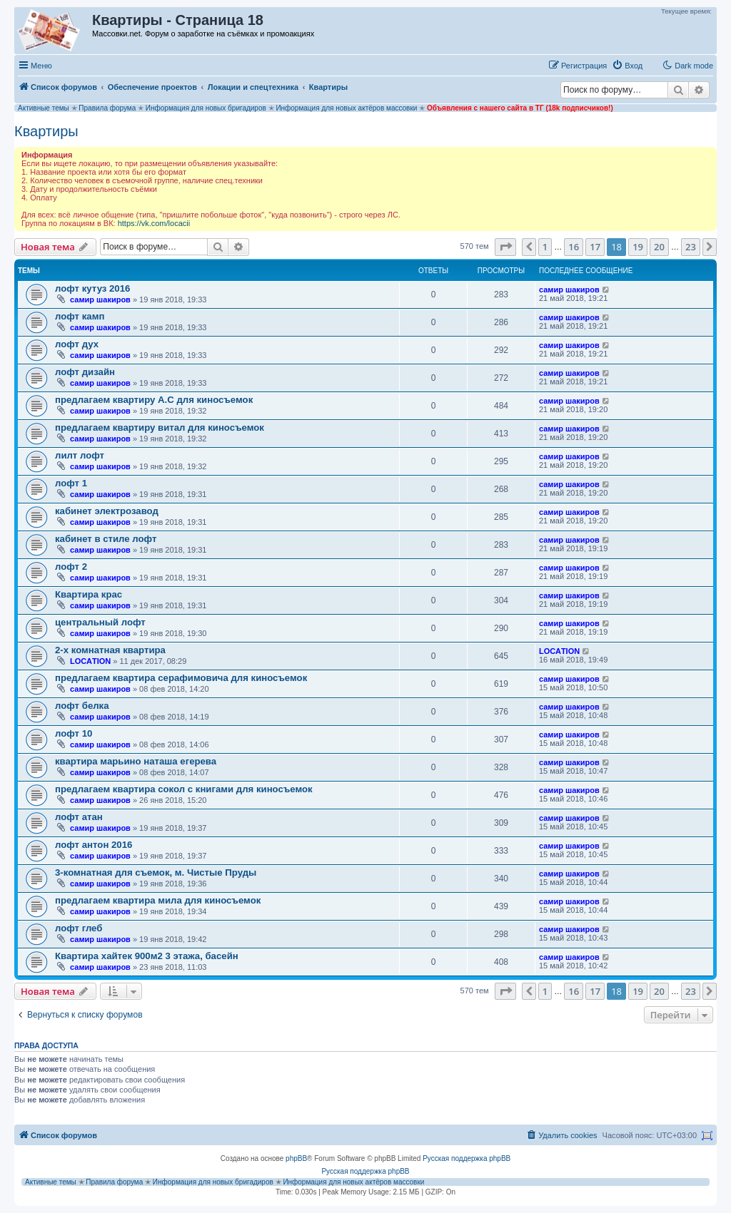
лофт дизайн (85, 372)
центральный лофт (100, 622)
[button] (505, 246)
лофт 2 (71, 566)
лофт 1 (71, 483)
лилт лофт (79, 455)
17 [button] (595, 246)
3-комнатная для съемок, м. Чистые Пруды (155, 872)
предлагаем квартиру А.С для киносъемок (154, 399)
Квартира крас (88, 594)
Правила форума (107, 108)
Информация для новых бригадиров (206, 108)
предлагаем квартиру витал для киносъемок (159, 427)
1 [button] (545, 246)
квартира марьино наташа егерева (135, 761)
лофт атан (79, 817)
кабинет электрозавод (106, 511)
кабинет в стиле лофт (105, 538)
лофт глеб (78, 928)
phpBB (296, 1158)
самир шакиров (100, 299)
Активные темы (43, 108)
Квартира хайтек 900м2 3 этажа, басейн (146, 956)
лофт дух (77, 344)
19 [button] (637, 246)
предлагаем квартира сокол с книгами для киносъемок (184, 789)
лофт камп (79, 316)
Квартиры (46, 131)
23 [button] (690, 246)
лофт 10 (73, 733)
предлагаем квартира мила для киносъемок (158, 900)
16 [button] (573, 246)
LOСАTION (90, 661)
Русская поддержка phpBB (466, 1158)
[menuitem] (627, 65)
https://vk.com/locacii (154, 223)
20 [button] (659, 246)
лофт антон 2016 (93, 844)
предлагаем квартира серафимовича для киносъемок (181, 677)
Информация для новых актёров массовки (346, 108)
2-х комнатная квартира (110, 650)
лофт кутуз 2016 (92, 288)
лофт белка (82, 705)
